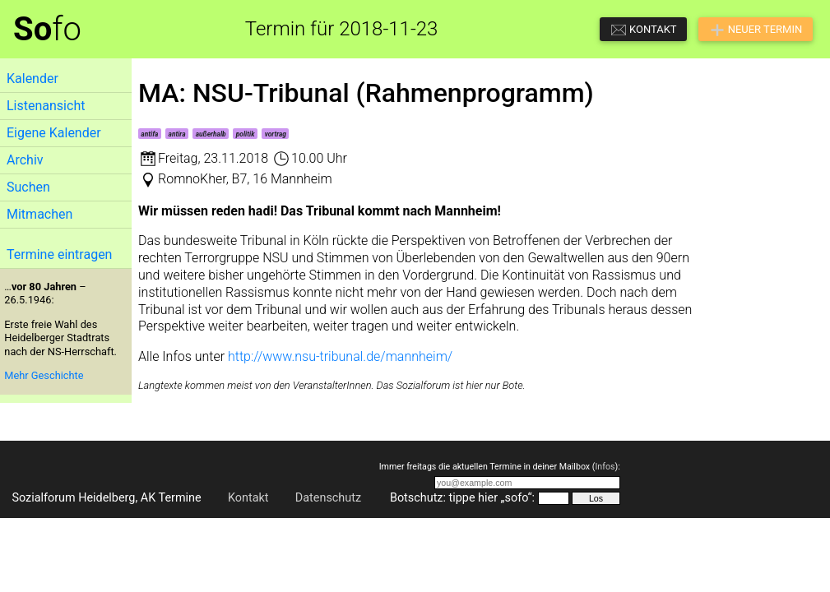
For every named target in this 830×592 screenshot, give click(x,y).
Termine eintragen (59, 254)
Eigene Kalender (54, 133)
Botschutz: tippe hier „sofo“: (462, 498)
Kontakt (248, 498)
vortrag (275, 134)
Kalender (32, 78)
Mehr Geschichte (43, 375)
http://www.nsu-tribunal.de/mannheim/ (340, 356)
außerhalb (211, 134)
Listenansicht (46, 105)
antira (177, 134)
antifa (149, 134)
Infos (604, 466)
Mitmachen (39, 214)
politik (245, 134)
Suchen (28, 187)
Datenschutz (328, 498)
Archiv (25, 160)
